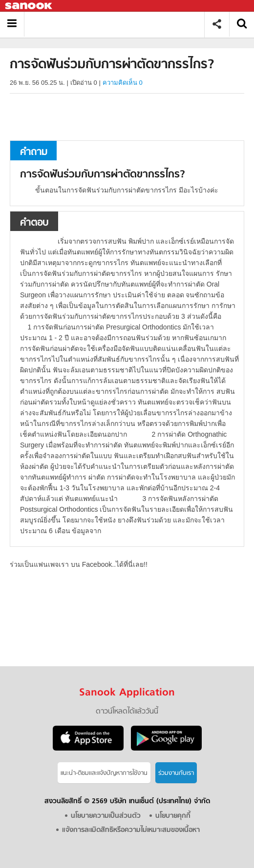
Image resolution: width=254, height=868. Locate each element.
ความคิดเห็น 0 (123, 82)
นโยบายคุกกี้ (172, 816)
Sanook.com (29, 6)
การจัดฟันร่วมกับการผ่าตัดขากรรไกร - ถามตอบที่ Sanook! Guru (118, 24)
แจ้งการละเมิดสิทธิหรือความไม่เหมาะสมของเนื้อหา (131, 830)
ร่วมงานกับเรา (176, 773)
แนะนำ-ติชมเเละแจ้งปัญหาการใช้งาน (104, 773)
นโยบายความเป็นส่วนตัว (106, 816)
